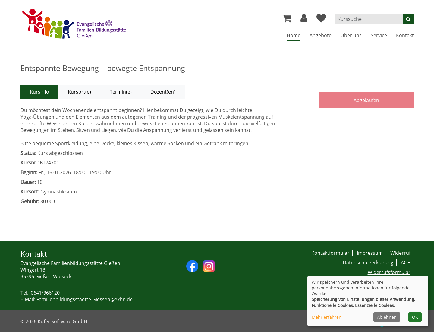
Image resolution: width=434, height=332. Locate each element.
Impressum (370, 253)
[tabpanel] (150, 156)
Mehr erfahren (326, 317)
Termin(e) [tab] (121, 91)
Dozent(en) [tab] (162, 91)
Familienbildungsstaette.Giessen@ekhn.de (84, 299)
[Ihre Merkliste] (321, 20)
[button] (303, 20)
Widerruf (400, 253)
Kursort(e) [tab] (79, 91)
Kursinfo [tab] (39, 91)
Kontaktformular (330, 253)
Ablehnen (387, 317)
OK (415, 317)
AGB (405, 262)
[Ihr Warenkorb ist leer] (286, 20)
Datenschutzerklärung (368, 262)
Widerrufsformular (389, 272)
